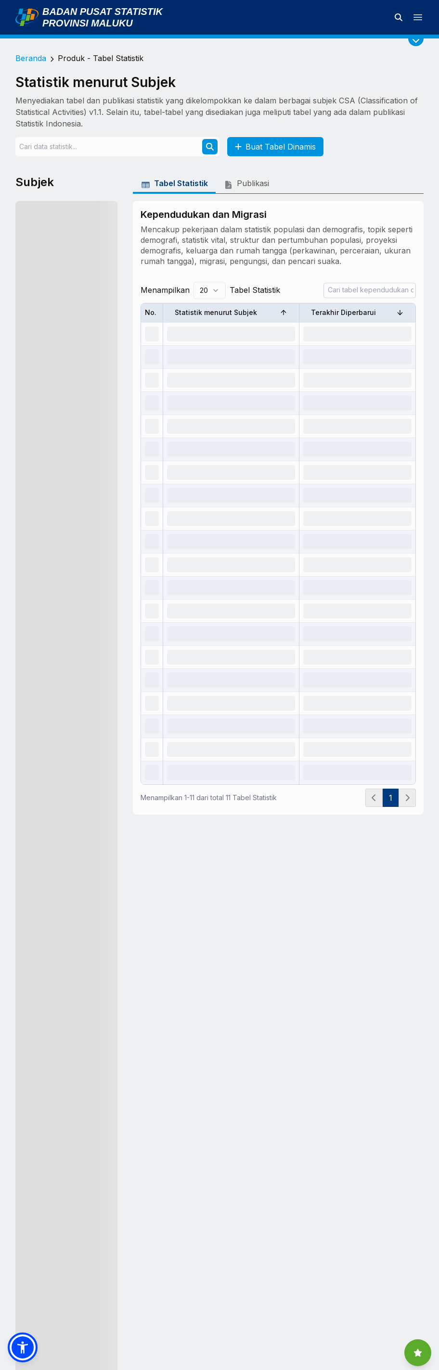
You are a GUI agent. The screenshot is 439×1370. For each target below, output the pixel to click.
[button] (23, 1347)
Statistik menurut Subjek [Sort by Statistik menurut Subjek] (231, 312)
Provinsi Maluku (87, 23)
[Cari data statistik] (398, 17)
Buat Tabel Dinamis (275, 146)
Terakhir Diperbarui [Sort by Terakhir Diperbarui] (357, 312)
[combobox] (210, 290)
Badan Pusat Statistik (102, 11)
